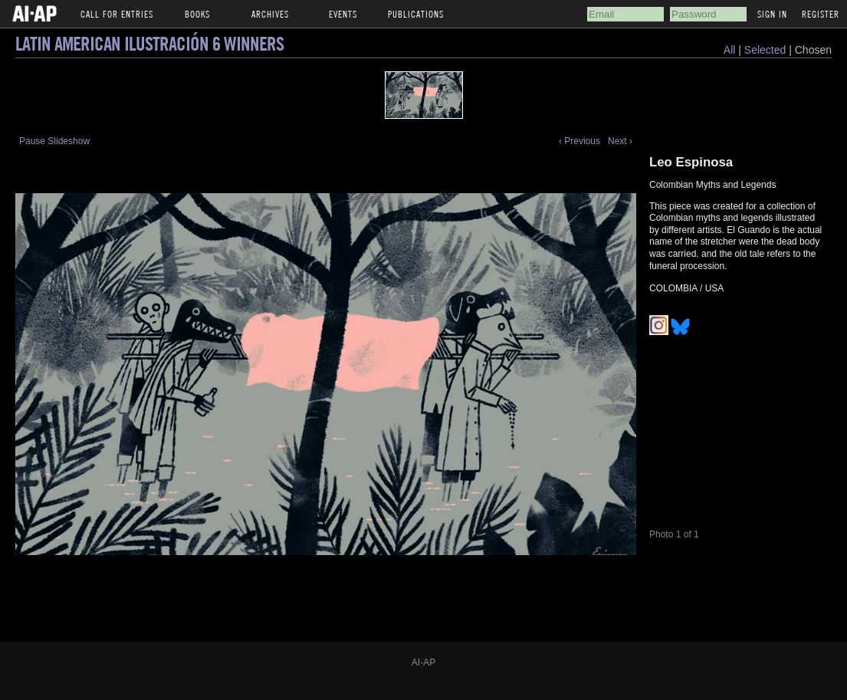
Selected (766, 50)
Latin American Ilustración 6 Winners (149, 43)
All (730, 50)
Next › (620, 141)
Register (820, 14)
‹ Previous (579, 141)
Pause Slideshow (54, 141)
